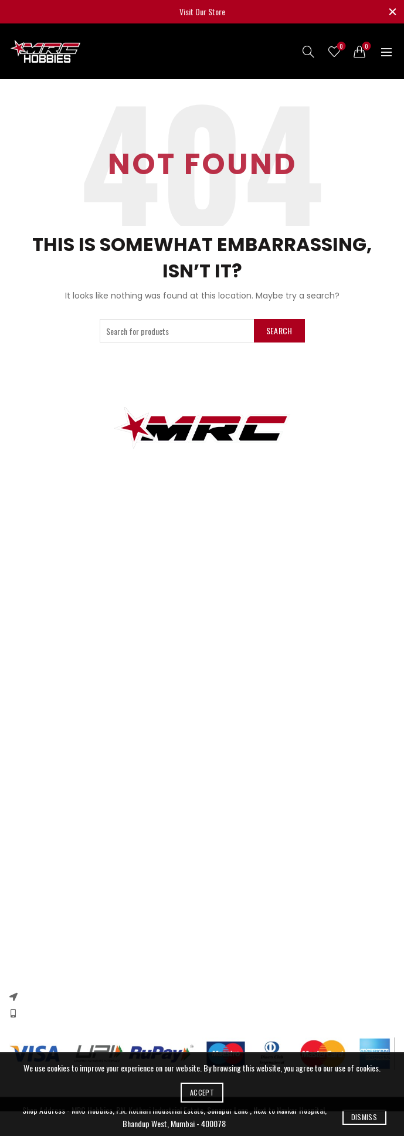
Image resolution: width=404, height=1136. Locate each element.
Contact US (26, 697)
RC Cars (21, 573)
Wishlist (340, 46)
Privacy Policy (29, 787)
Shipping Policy (32, 838)
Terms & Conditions (39, 821)
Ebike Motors (29, 624)
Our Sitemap (28, 731)
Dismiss (364, 1117)
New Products (30, 714)
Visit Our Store (202, 11)
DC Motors (25, 607)
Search (279, 330)
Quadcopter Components (47, 641)
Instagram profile (35, 894)
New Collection (31, 911)
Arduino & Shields (36, 590)
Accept (202, 1092)
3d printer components (44, 556)
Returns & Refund (36, 804)
